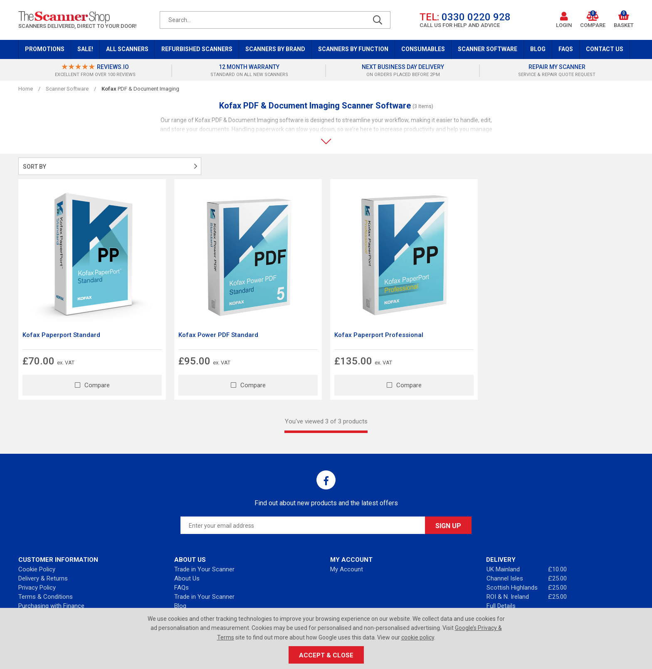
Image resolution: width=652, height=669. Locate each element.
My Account (346, 569)
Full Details (501, 606)
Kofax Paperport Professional (378, 335)
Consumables (423, 49)
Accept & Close (326, 655)
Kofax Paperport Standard (61, 335)
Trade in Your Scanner (204, 569)
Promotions (44, 49)
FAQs (565, 49)
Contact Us (604, 49)
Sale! (85, 49)
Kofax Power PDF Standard (218, 335)
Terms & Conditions (45, 596)
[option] (95, 70)
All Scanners (127, 49)
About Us (187, 578)
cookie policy (417, 637)
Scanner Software (487, 49)
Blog (538, 49)
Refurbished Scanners (196, 49)
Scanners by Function (353, 49)
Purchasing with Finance (51, 606)
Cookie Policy (36, 569)
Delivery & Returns (43, 578)
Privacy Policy (37, 587)
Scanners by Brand (275, 49)
